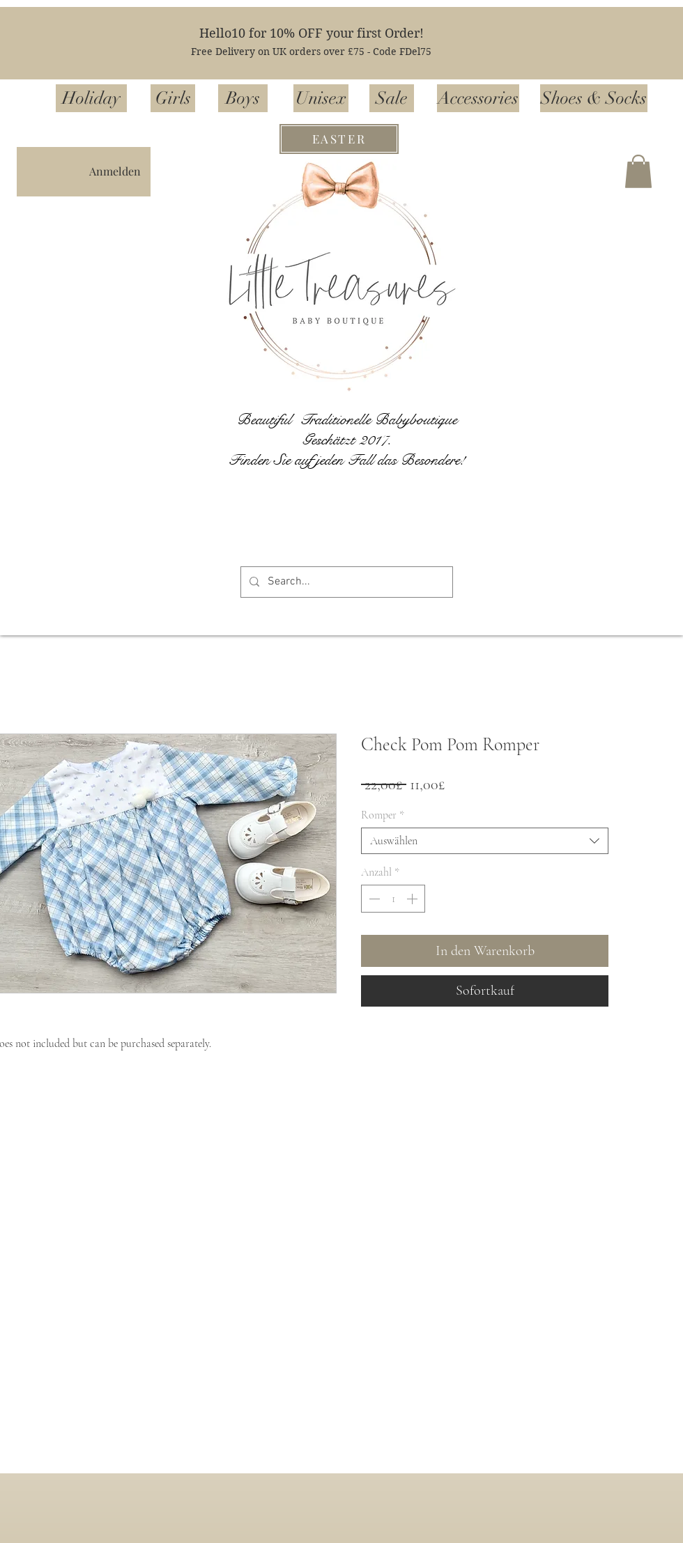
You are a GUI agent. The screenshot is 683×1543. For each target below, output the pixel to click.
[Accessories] (478, 98)
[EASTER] (339, 139)
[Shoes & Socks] (593, 98)
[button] (638, 171)
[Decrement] (373, 898)
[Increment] (413, 898)
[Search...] (345, 582)
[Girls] (173, 98)
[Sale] (391, 98)
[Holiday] (91, 98)
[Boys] (243, 98)
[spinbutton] (393, 898)
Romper (382, 815)
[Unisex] (320, 98)
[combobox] (484, 841)
